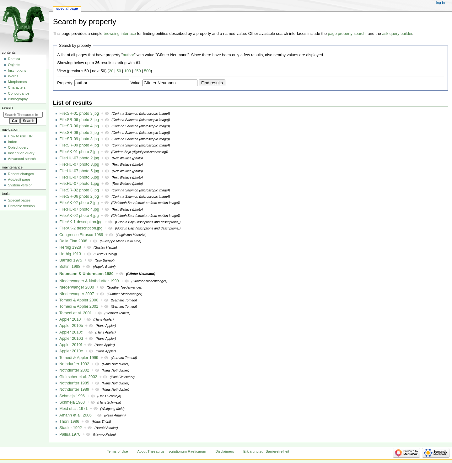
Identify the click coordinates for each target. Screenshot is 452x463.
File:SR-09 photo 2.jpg (79, 132)
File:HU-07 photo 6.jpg (79, 177)
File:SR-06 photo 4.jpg (79, 126)
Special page (67, 8)
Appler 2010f (70, 345)
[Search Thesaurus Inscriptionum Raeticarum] (23, 115)
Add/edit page (19, 179)
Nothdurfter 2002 (74, 370)
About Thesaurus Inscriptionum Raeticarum (171, 451)
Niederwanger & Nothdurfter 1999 (89, 281)
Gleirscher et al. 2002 (78, 377)
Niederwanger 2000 (76, 287)
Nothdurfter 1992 (74, 364)
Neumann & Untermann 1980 (86, 274)
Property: (65, 83)
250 (137, 71)
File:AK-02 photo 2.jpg (79, 203)
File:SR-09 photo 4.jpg (79, 145)
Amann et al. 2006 (75, 415)
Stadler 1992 (70, 428)
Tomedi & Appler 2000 (78, 300)
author (128, 55)
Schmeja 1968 (72, 402)
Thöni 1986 (69, 421)
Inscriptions (17, 70)
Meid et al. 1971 (73, 408)
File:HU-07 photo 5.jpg (79, 171)
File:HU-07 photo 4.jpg (79, 209)
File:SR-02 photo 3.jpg (79, 190)
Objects (14, 65)
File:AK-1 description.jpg (81, 222)
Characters (16, 87)
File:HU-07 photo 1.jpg (79, 183)
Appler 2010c (71, 332)
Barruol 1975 (70, 260)
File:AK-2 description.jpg (81, 228)
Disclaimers (224, 451)
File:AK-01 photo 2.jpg (79, 152)
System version (20, 185)
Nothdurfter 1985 (74, 383)
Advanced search (22, 159)
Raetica (14, 59)
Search (7, 107)
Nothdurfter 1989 (74, 389)
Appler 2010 (70, 319)
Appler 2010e (71, 351)
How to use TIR (20, 136)
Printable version (21, 206)
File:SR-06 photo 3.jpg (79, 120)
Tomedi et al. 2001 (75, 313)
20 (111, 71)
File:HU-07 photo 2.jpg (79, 158)
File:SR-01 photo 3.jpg (79, 113)
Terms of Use (117, 451)
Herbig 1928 (70, 247)
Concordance (18, 93)
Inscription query (21, 153)
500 (147, 71)
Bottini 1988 (69, 266)
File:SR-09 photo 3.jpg (79, 139)
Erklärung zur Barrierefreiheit (266, 451)
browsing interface (120, 33)
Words (13, 76)
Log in (440, 2)
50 (118, 71)
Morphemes (17, 82)
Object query (18, 147)
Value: (136, 83)
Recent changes (21, 174)
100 (127, 71)
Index (12, 142)
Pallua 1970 (69, 434)
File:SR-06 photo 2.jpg (79, 196)
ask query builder (397, 33)
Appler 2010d (71, 338)
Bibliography (18, 99)
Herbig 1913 (70, 254)
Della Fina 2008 (73, 241)
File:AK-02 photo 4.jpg (79, 215)
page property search (347, 33)
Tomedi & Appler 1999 (78, 358)
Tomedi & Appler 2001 (78, 306)
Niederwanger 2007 (76, 294)
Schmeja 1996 (72, 396)
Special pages (19, 200)
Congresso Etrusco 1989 (81, 235)
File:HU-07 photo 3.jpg (79, 164)
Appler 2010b (71, 325)
